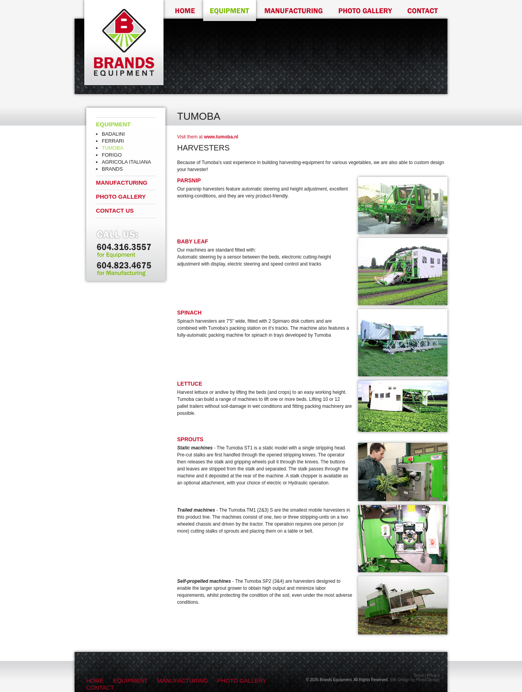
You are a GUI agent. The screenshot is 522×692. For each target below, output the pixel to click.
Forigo (112, 155)
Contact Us (115, 210)
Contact (100, 687)
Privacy (433, 675)
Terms (418, 675)
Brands (112, 169)
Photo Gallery (121, 196)
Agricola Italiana (126, 162)
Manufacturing (122, 182)
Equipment (113, 124)
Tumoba (113, 148)
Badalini (113, 134)
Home (95, 680)
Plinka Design (428, 680)
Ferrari (113, 141)
